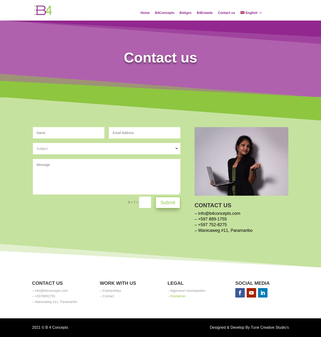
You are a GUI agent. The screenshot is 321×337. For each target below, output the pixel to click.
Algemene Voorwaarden (187, 291)
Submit (167, 202)
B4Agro (185, 13)
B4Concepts (164, 13)
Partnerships (112, 291)
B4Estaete (205, 13)
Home (145, 13)
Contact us (226, 13)
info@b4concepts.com (219, 213)
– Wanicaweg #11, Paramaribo (224, 230)
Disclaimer (178, 296)
